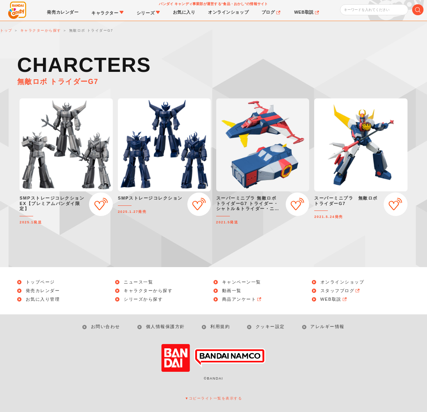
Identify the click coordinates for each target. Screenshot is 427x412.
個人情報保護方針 (165, 326)
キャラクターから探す (148, 291)
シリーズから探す (143, 299)
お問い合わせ (105, 326)
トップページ (40, 282)
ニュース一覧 (138, 282)
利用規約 (220, 326)
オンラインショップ (342, 282)
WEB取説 (334, 299)
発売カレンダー (43, 291)
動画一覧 (232, 291)
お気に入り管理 (43, 299)
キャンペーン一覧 (241, 282)
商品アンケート (242, 299)
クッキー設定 (270, 326)
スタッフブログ (340, 291)
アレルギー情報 (327, 326)
